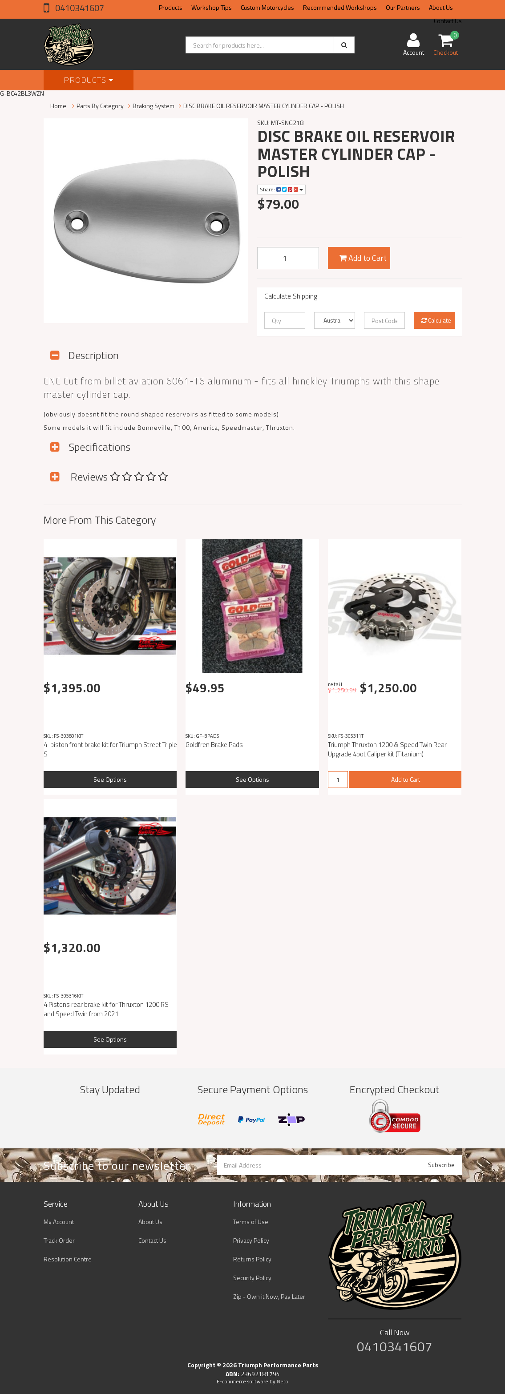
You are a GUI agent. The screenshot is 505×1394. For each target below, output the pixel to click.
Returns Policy (252, 1259)
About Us (441, 7)
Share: (281, 189)
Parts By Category (100, 105)
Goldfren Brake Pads (214, 744)
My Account (59, 1221)
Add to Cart (363, 258)
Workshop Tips (211, 7)
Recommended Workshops (340, 7)
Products (170, 7)
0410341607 (78, 8)
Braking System (153, 105)
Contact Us (152, 1240)
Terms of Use (250, 1221)
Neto (282, 1381)
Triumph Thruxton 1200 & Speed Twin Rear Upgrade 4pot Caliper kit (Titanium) (387, 749)
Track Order (59, 1240)
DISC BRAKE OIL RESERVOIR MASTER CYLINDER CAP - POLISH (263, 105)
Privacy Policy (251, 1240)
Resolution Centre (68, 1259)
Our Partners (403, 7)
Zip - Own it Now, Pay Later (269, 1296)
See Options (110, 779)
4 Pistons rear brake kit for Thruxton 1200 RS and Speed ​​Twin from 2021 (106, 1009)
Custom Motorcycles (267, 7)
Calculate (436, 320)
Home (58, 105)
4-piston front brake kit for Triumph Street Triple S (110, 749)
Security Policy (252, 1277)
